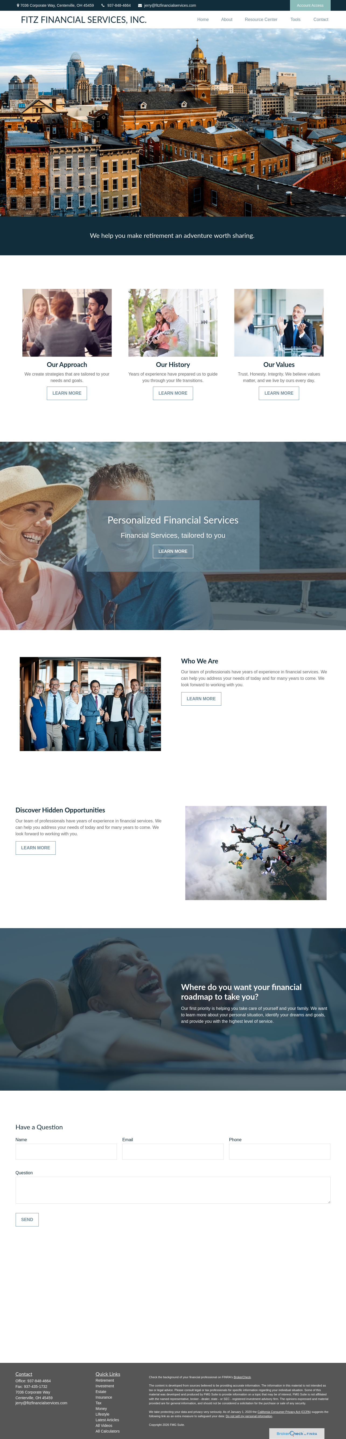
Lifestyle (102, 1414)
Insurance (104, 1397)
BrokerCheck (242, 1377)
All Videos (104, 1425)
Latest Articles (107, 1420)
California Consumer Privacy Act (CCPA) (284, 1411)
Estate (101, 1391)
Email (127, 1139)
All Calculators (108, 1431)
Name (21, 1139)
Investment (105, 1386)
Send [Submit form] (27, 1219)
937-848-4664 (116, 5)
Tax (99, 1403)
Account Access (310, 5)
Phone (235, 1139)
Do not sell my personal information (249, 1416)
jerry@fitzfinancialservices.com (167, 5)
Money (101, 1408)
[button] (203, 19)
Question (24, 1173)
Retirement (105, 1380)
